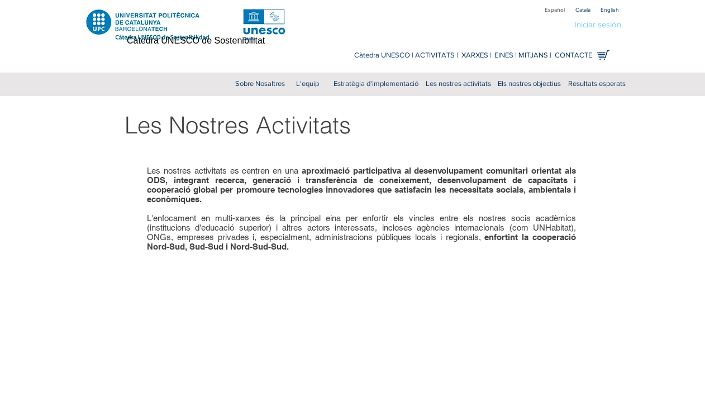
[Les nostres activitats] (458, 84)
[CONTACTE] (573, 56)
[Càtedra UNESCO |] (383, 56)
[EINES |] (505, 56)
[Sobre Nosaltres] (260, 84)
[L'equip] (307, 84)
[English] (609, 10)
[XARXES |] (476, 56)
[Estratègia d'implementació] (376, 84)
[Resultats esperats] (597, 84)
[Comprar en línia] (603, 55)
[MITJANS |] (534, 56)
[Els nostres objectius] (529, 84)
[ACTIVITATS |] (436, 56)
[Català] (583, 10)
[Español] (554, 10)
